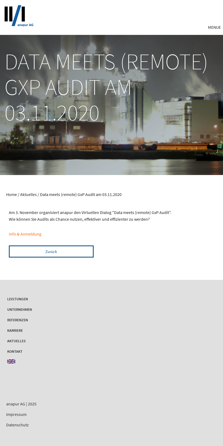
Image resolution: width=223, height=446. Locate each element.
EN (11, 361)
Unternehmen (19, 309)
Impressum (16, 414)
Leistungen (17, 299)
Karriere (15, 330)
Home (11, 194)
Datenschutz (17, 424)
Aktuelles (29, 194)
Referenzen (17, 319)
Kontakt (15, 351)
